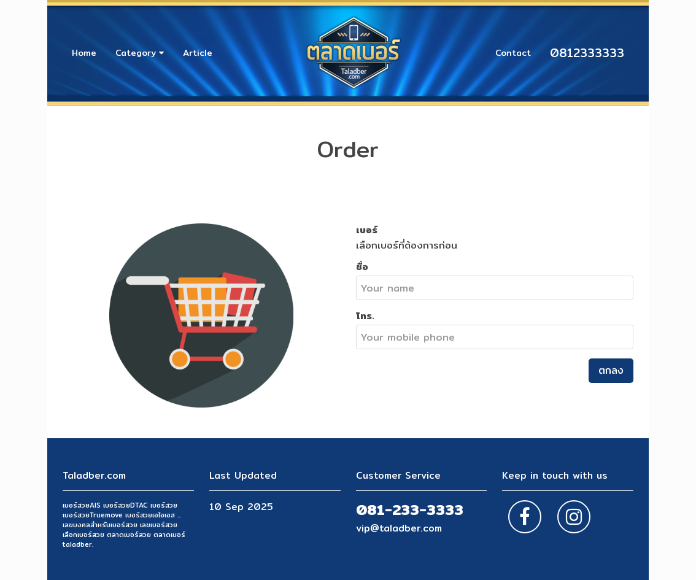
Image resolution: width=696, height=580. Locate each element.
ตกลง (611, 370)
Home (84, 53)
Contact (513, 53)
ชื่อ (362, 266)
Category (139, 53)
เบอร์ (366, 229)
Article (197, 53)
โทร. (365, 315)
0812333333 (587, 53)
